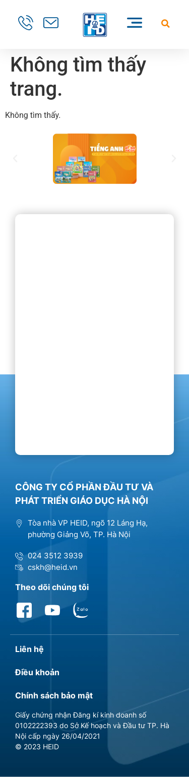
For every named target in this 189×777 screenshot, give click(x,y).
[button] (165, 23)
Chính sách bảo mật (54, 695)
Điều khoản (37, 672)
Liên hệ (29, 649)
